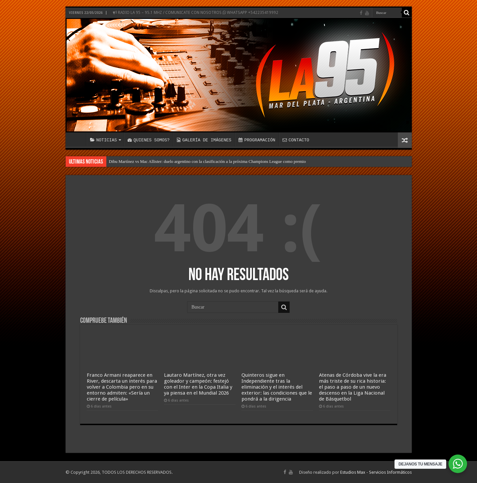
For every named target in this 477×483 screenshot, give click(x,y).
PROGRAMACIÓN (256, 140)
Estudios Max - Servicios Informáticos (376, 472)
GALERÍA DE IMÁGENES (204, 140)
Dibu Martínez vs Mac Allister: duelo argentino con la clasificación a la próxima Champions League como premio (207, 161)
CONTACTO (296, 140)
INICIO (77, 139)
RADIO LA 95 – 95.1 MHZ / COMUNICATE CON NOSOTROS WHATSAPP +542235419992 (195, 12)
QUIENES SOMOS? (149, 140)
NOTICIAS (103, 140)
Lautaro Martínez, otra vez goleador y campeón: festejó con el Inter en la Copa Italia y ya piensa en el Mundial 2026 (198, 384)
